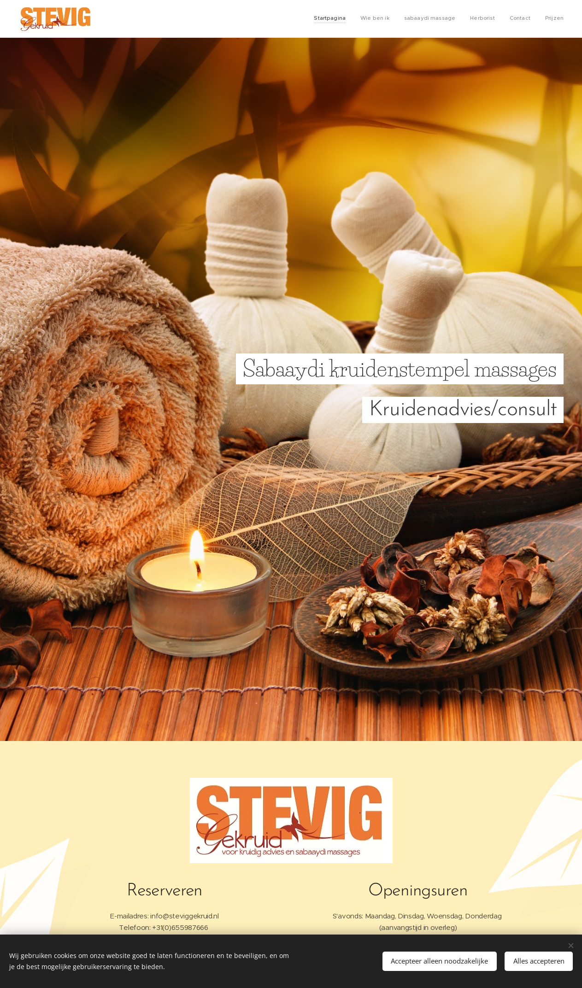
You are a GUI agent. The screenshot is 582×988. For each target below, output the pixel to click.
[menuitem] (492, 18)
